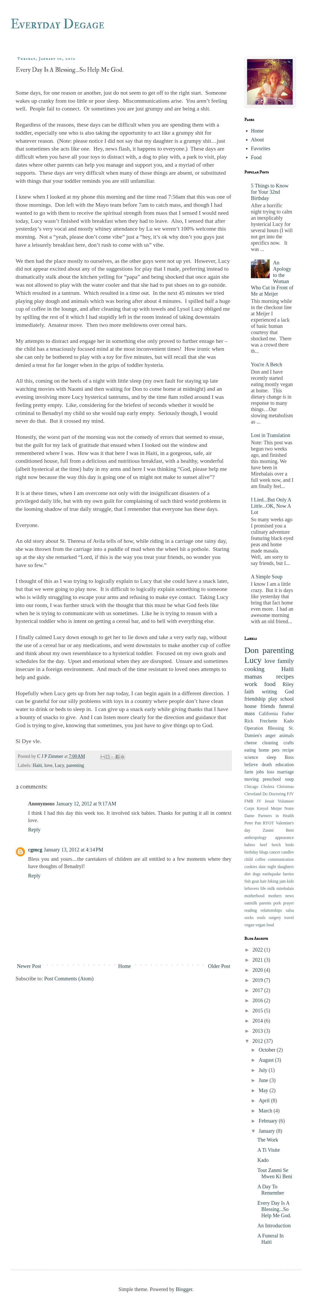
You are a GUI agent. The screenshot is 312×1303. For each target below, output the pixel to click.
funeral (286, 706)
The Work (267, 1140)
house (250, 706)
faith (249, 691)
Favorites (260, 148)
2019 (258, 980)
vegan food (264, 925)
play (272, 699)
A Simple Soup (266, 576)
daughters (286, 866)
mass (249, 713)
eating (250, 750)
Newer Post (29, 966)
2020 (258, 970)
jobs (260, 771)
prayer (288, 903)
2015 (258, 1010)
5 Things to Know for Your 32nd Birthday (270, 192)
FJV (290, 794)
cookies (250, 866)
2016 (258, 1000)
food (270, 684)
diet (247, 874)
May (264, 1090)
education (285, 764)
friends (268, 706)
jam (283, 881)
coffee (260, 859)
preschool (272, 779)
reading (250, 910)
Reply (34, 829)
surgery (275, 917)
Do (265, 794)
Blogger (184, 1289)
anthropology (255, 837)
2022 (258, 950)
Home (124, 966)
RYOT (268, 823)
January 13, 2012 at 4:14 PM (73, 849)
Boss (289, 757)
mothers (275, 896)
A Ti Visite (268, 1150)
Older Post (219, 966)
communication (281, 859)
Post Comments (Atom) (69, 978)
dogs (257, 874)
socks (249, 917)
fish (247, 881)
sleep (271, 757)
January (267, 1131)
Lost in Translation (270, 435)
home (264, 750)
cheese (250, 742)
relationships (271, 910)
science (251, 757)
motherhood (254, 896)
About (257, 139)
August (267, 1060)
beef (263, 845)
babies (249, 845)
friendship (254, 699)
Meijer (276, 808)
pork (277, 903)
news (289, 896)
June (264, 1080)
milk (271, 888)
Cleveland (252, 794)
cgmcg (35, 849)
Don (251, 650)
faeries (288, 874)
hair (263, 881)
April (265, 1100)
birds (289, 845)
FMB (248, 801)
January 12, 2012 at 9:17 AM (86, 803)
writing (269, 691)
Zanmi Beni (278, 830)
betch (276, 845)
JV (259, 801)
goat (255, 881)
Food (256, 157)
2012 (258, 1041)
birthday (251, 852)
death (267, 764)
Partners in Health (276, 815)
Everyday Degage (57, 24)
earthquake (272, 874)
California (268, 713)
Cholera (267, 786)
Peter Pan (252, 823)
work (250, 684)
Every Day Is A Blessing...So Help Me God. (274, 1209)
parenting (75, 765)
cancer (274, 852)
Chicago (251, 786)
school (287, 699)
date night (267, 866)
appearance (284, 837)
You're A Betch (266, 364)
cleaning (270, 742)
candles (287, 852)
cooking (254, 669)
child (248, 859)
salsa (290, 910)
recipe (288, 750)
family (285, 660)
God (289, 691)
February (269, 1121)
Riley (288, 684)
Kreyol (262, 808)
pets (276, 750)
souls (261, 917)
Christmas (285, 786)
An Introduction (274, 1225)
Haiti (37, 765)
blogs (263, 852)
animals (286, 735)
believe (251, 764)
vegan (249, 925)
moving (251, 779)
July (264, 1070)
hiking (273, 881)
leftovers (251, 888)
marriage (285, 771)
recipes (285, 676)
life (263, 888)
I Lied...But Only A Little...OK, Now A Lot (271, 506)
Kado (289, 721)
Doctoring (277, 794)
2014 (258, 1021)
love (48, 765)
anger (270, 735)
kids (290, 881)
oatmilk (250, 903)
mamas (253, 676)
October (268, 1050)
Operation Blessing (264, 728)
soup (289, 779)
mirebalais (285, 888)
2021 (258, 960)
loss (270, 771)
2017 (258, 990)
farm (248, 771)
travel (289, 917)
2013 (258, 1031)
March (266, 1110)
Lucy (59, 765)
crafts (288, 742)
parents (265, 903)
